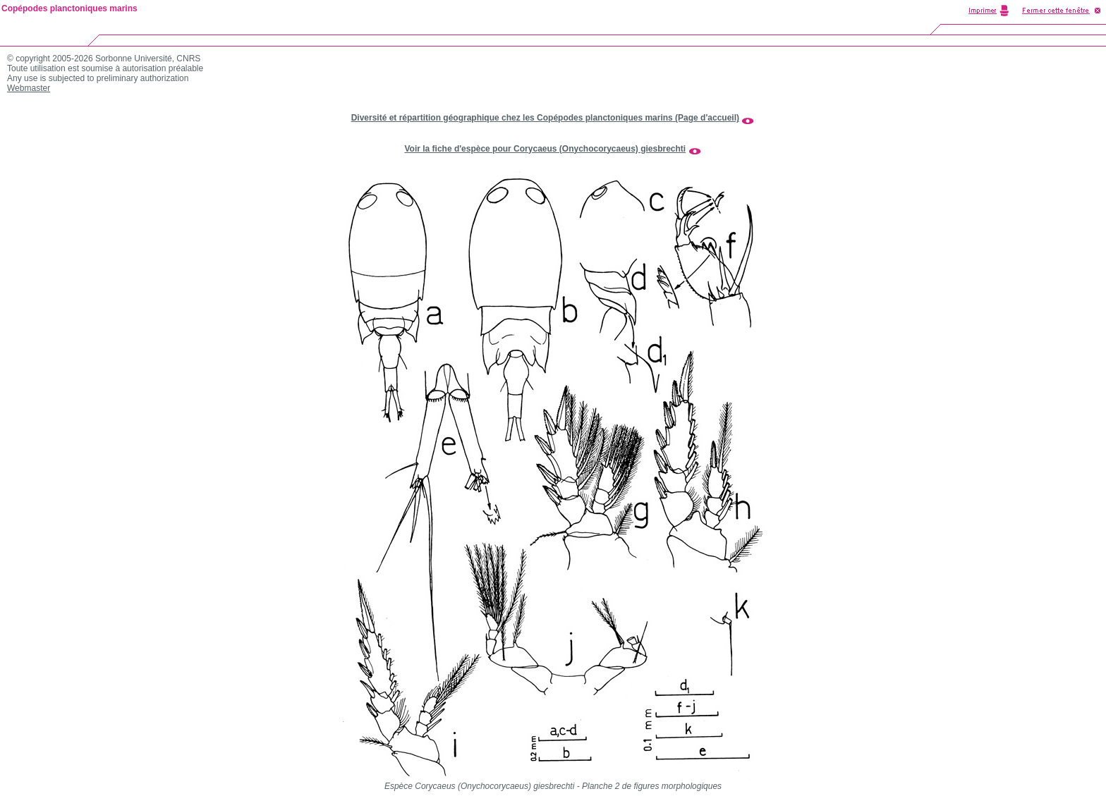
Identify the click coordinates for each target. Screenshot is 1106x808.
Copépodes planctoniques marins (69, 8)
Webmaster (28, 88)
